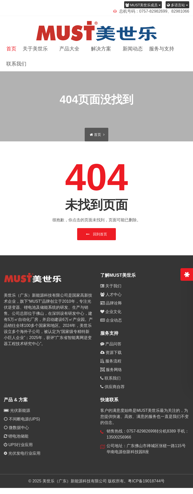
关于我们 (110, 286)
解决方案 (102, 48)
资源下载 (111, 352)
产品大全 (70, 48)
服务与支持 (162, 48)
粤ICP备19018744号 (146, 481)
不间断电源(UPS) (22, 419)
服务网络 (111, 369)
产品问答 (110, 344)
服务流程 (110, 361)
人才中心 (111, 294)
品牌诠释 (111, 303)
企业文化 (110, 312)
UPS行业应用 (18, 445)
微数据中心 (16, 427)
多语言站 (177, 5)
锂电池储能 (16, 436)
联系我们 (16, 64)
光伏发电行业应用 (22, 453)
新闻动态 (133, 48)
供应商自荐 (112, 387)
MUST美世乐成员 (143, 5)
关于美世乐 (36, 48)
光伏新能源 (17, 410)
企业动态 (111, 320)
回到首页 (96, 234)
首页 (11, 48)
